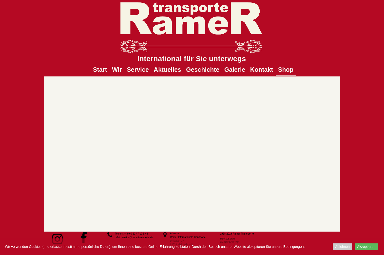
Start (100, 69)
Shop (286, 69)
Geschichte (202, 69)
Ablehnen (342, 247)
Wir (117, 69)
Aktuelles (167, 69)
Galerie (234, 69)
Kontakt (261, 69)
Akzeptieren (366, 247)
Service (138, 69)
